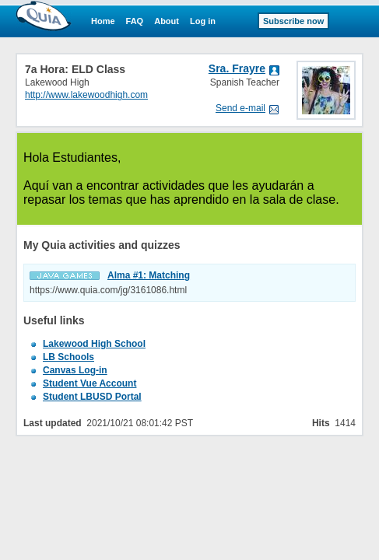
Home (103, 21)
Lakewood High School (94, 343)
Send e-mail (240, 108)
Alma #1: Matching (148, 275)
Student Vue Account (89, 383)
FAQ (135, 21)
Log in (203, 21)
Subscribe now (293, 21)
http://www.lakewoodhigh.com (86, 94)
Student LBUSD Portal (92, 396)
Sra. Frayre (237, 68)
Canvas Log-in (75, 370)
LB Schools (68, 357)
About (166, 21)
